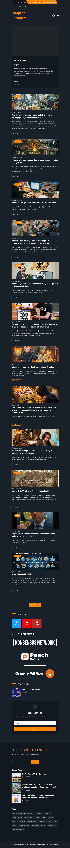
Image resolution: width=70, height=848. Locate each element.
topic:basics (28, 817)
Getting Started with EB (31, 689)
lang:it (44, 817)
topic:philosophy (17, 817)
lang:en (41, 821)
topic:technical (32, 821)
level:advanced (17, 813)
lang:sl (17, 515)
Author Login (48, 7)
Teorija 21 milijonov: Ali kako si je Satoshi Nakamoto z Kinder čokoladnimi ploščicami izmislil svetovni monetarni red (34, 410)
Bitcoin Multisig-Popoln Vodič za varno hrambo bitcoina (35, 203)
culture (37, 817)
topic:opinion (52, 825)
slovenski (18, 141)
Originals (18, 96)
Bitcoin (17, 473)
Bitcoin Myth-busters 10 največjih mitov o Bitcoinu (33, 367)
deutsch (22, 821)
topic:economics (24, 825)
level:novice (38, 813)
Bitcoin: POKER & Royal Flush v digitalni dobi (30, 491)
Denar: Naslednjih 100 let (22, 574)
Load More (35, 605)
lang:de (14, 821)
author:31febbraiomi (18, 829)
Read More (16, 133)
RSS (20, 7)
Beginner (42, 825)
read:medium (28, 813)
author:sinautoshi (51, 821)
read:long (34, 825)
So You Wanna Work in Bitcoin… (34, 774)
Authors (25, 7)
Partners (39, 7)
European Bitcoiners (29, 750)
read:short (48, 813)
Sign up (32, 7)
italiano (51, 817)
